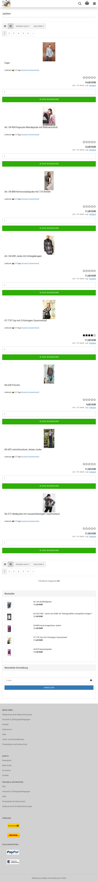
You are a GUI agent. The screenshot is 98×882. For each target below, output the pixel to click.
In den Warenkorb (49, 99)
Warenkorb (6, 760)
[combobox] (22, 26)
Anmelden (49, 688)
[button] (5, 26)
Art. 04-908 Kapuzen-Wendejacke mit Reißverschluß (31, 127)
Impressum (7, 729)
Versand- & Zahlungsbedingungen (16, 719)
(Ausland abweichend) (30, 70)
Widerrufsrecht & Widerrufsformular (17, 715)
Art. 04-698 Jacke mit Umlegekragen (23, 256)
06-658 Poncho (12, 385)
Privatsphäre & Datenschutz (13, 801)
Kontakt (5, 724)
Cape (7, 62)
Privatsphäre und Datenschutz (14, 744)
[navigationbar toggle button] (94, 3)
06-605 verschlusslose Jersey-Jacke (22, 449)
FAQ (4, 786)
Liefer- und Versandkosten (13, 739)
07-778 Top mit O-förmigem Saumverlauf (25, 320)
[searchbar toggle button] (79, 3)
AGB (4, 734)
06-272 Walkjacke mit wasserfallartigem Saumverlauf (32, 514)
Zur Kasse (6, 770)
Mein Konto (7, 765)
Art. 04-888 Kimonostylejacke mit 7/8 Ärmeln (27, 191)
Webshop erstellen (39, 878)
